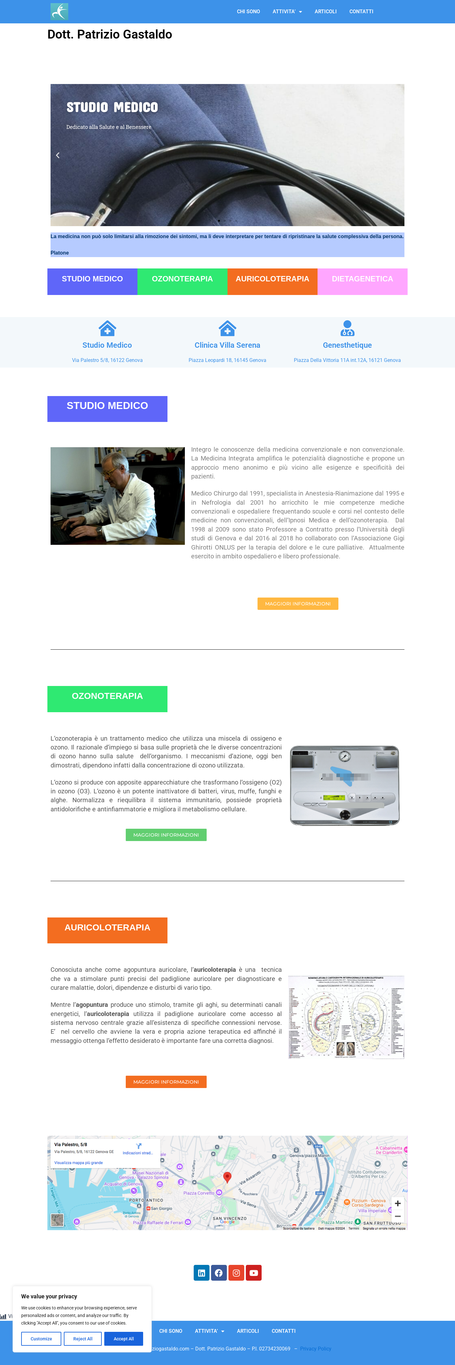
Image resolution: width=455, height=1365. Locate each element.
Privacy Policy (315, 1349)
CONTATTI (361, 12)
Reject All (83, 1338)
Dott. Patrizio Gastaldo (109, 34)
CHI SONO (248, 12)
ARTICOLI (326, 12)
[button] (58, 155)
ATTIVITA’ (287, 11)
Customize (41, 1338)
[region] (82, 1319)
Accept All (124, 1338)
